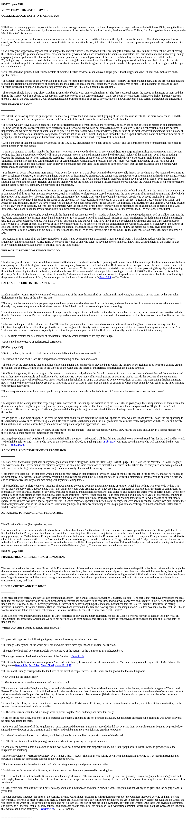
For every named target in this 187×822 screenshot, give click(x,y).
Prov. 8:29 (105, 277)
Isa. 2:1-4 (34, 665)
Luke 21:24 (77, 656)
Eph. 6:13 (109, 441)
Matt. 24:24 (17, 444)
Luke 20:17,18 (63, 665)
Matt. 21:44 (47, 665)
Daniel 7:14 (47, 808)
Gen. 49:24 (21, 665)
